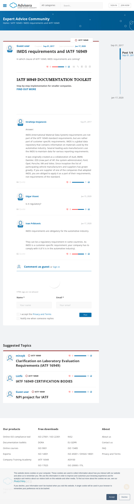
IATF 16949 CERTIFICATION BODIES (44, 381)
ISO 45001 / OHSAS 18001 (80, 453)
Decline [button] (124, 497)
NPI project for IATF (32, 397)
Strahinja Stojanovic (36, 121)
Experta (7, 453)
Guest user (22, 392)
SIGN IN (113, 5)
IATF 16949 (16, 23)
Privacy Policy (19, 481)
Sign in (56, 266)
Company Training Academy (17, 459)
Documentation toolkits (14, 442)
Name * (21, 297)
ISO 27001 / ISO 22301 (49, 436)
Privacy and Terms (42, 314)
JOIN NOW (125, 5)
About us (106, 436)
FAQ (104, 448)
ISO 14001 (43, 453)
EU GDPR (72, 442)
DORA (41, 442)
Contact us (107, 442)
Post (85, 314)
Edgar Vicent (32, 196)
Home (6, 23)
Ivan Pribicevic (33, 223)
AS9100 (71, 459)
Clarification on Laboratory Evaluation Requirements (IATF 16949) (47, 363)
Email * (60, 297)
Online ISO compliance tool (16, 436)
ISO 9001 (42, 448)
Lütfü (19, 376)
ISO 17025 (43, 465)
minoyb (20, 355)
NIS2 (70, 436)
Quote (21, 182)
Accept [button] (112, 497)
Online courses (10, 448)
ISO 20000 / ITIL (75, 465)
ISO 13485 (73, 448)
